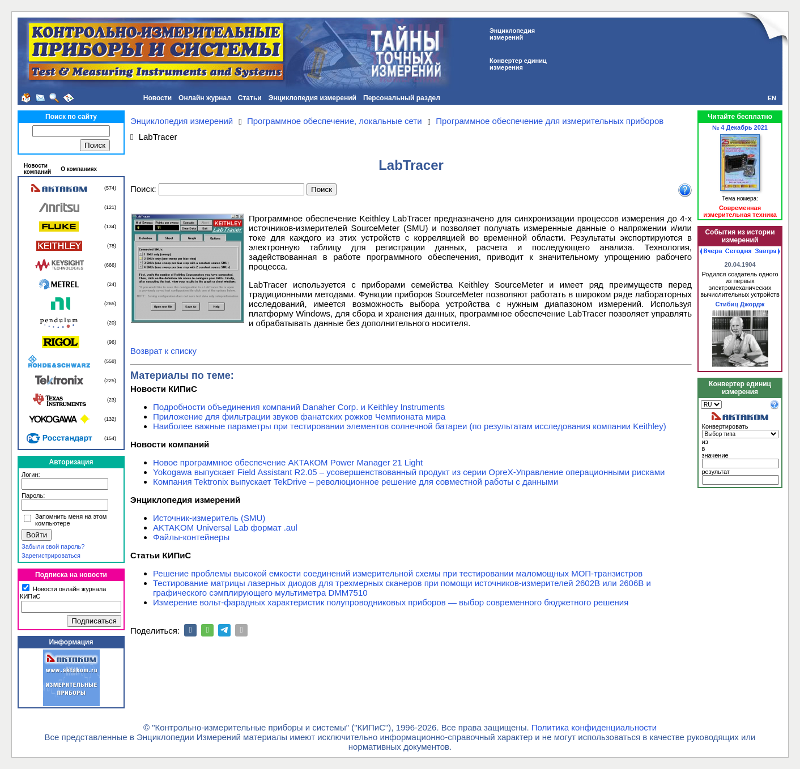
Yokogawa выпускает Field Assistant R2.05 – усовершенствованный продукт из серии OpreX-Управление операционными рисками (409, 472)
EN (772, 98)
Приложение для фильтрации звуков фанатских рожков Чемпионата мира (299, 416)
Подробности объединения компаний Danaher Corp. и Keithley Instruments (299, 407)
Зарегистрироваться (51, 555)
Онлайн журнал (204, 98)
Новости (157, 98)
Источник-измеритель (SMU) (209, 518)
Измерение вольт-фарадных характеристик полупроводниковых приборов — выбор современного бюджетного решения (390, 602)
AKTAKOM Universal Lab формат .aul (225, 527)
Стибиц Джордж (740, 304)
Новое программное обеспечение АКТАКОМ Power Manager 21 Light (288, 462)
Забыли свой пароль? (53, 546)
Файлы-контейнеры (191, 537)
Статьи (250, 98)
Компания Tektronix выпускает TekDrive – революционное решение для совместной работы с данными (355, 481)
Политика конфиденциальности (594, 727)
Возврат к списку (163, 351)
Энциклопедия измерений (312, 98)
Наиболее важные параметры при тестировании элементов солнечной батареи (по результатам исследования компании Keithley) (409, 426)
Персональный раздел (401, 98)
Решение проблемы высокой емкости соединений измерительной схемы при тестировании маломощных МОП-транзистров (397, 573)
